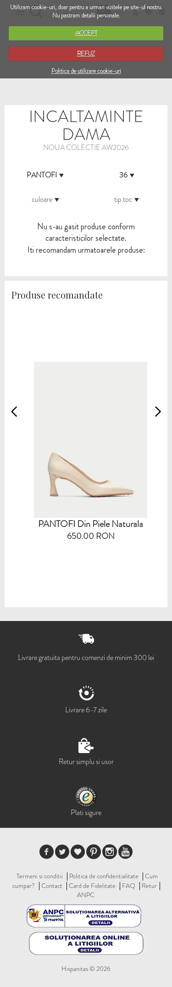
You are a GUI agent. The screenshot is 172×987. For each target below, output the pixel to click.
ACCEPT (86, 32)
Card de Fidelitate (92, 885)
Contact (51, 885)
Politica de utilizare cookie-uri (86, 71)
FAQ (128, 885)
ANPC (85, 894)
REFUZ (86, 53)
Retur (149, 885)
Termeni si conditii (40, 876)
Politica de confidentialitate (104, 876)
